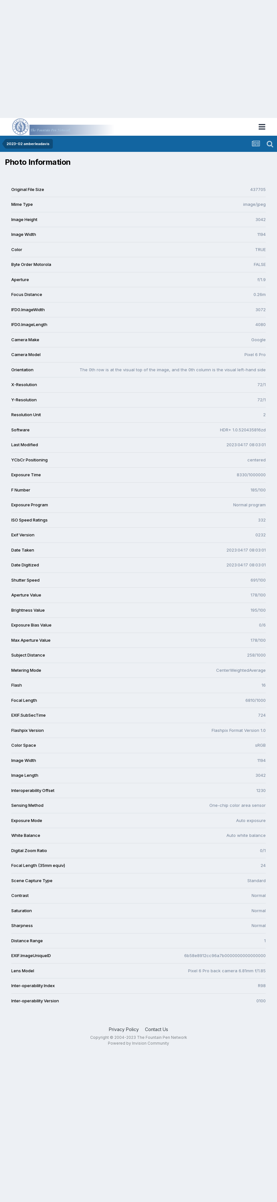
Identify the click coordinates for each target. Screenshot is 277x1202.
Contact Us (156, 1029)
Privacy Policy (124, 1029)
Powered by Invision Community (138, 1043)
